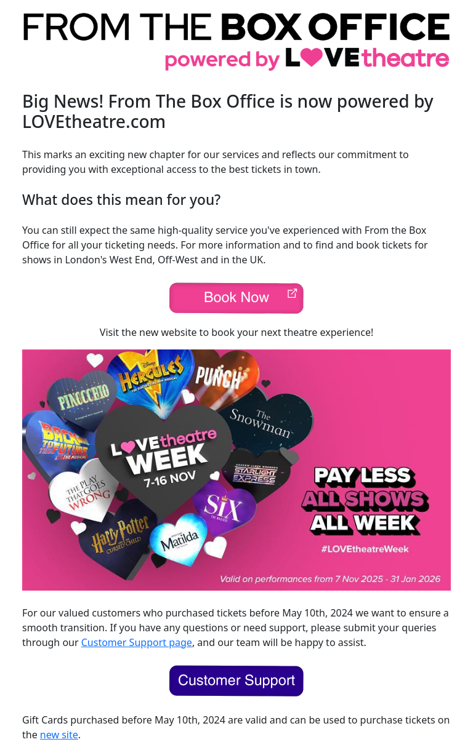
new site (59, 734)
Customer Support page (136, 642)
